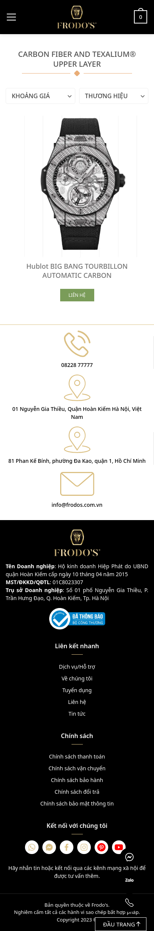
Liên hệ (77, 701)
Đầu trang (121, 924)
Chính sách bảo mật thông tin (77, 803)
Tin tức (77, 713)
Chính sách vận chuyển (77, 768)
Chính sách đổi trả (76, 791)
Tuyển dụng (77, 690)
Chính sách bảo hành (77, 780)
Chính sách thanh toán (77, 756)
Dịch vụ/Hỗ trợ (77, 666)
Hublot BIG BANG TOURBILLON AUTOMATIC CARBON (77, 271)
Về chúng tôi (77, 678)
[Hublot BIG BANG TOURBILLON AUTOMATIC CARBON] (77, 187)
